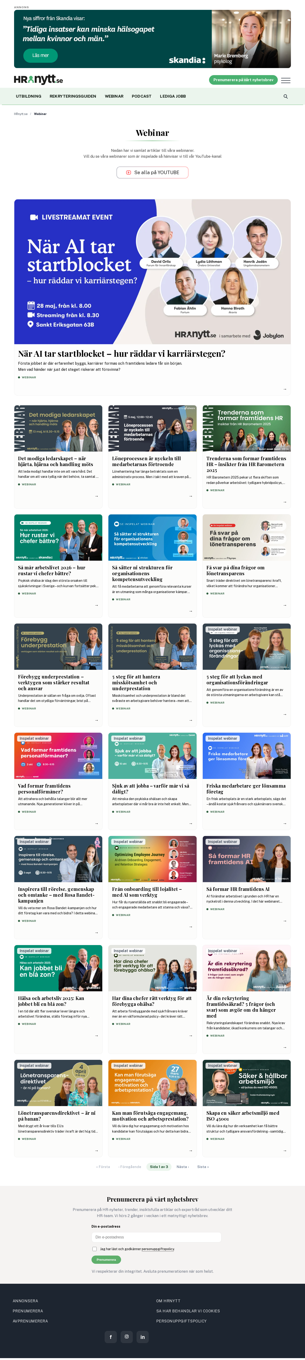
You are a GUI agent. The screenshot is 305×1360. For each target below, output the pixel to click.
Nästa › (183, 1167)
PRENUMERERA (28, 1311)
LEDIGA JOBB (173, 96)
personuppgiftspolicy (158, 1249)
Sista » (203, 1167)
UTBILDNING (28, 96)
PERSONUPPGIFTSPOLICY (181, 1321)
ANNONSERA (25, 1301)
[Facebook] (111, 1337)
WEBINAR (114, 96)
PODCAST (142, 96)
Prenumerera (106, 1259)
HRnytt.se (21, 114)
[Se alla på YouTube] (152, 172)
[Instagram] (127, 1337)
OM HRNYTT (168, 1301)
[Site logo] (38, 80)
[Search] (285, 96)
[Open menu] (286, 80)
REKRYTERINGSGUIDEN (73, 96)
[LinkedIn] (143, 1337)
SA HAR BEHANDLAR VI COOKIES (188, 1311)
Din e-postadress (106, 1226)
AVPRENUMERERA (30, 1321)
